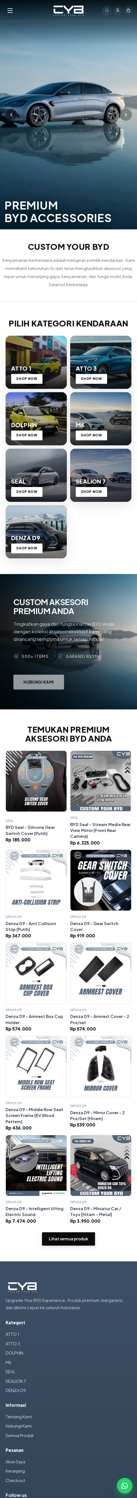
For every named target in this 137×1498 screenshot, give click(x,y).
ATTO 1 (12, 1334)
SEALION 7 (16, 1381)
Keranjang (15, 1470)
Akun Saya (15, 1461)
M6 (8, 1362)
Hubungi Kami (19, 1425)
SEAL (10, 1371)
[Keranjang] (128, 10)
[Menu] (26, 11)
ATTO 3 (13, 1343)
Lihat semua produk (68, 1238)
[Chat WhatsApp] (125, 1486)
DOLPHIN (14, 1352)
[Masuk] (118, 10)
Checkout (15, 1480)
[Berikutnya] (126, 115)
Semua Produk (20, 1435)
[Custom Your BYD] (68, 11)
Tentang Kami (19, 1416)
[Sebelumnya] (11, 115)
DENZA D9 (16, 1390)
